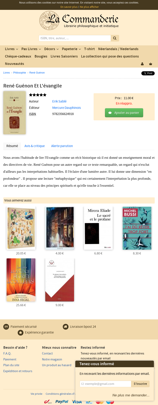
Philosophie (19, 72)
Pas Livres (29, 49)
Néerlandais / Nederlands (118, 49)
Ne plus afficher (89, 7)
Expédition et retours (17, 371)
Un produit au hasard (56, 365)
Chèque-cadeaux (18, 56)
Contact (47, 353)
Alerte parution (62, 146)
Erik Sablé (59, 101)
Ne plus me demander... (131, 395)
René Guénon (37, 72)
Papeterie (69, 49)
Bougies (41, 56)
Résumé (12, 146)
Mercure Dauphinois (66, 108)
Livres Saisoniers (64, 56)
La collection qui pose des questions (110, 56)
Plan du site (11, 365)
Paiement (9, 359)
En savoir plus (69, 7)
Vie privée (36, 394)
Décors (49, 49)
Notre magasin (52, 359)
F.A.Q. (7, 353)
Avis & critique (34, 146)
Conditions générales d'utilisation (66, 394)
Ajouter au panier (126, 112)
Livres (10, 49)
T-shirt (89, 49)
